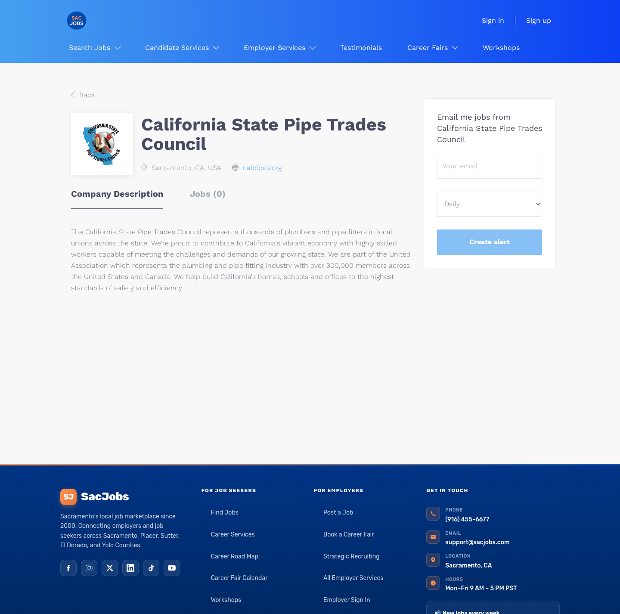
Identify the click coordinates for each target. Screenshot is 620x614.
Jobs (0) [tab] (208, 194)
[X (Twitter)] (110, 568)
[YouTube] (172, 568)
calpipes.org (262, 168)
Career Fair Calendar (239, 578)
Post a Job (338, 512)
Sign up (538, 20)
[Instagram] (89, 568)
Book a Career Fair (348, 534)
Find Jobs (225, 512)
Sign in (493, 20)
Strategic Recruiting (351, 556)
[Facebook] (68, 568)
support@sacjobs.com (477, 542)
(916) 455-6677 (467, 519)
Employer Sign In (346, 600)
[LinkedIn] (130, 568)
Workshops (226, 600)
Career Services (233, 534)
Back (86, 95)
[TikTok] (151, 568)
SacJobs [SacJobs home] (94, 497)
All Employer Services (353, 578)
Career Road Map (234, 556)
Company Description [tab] (117, 194)
